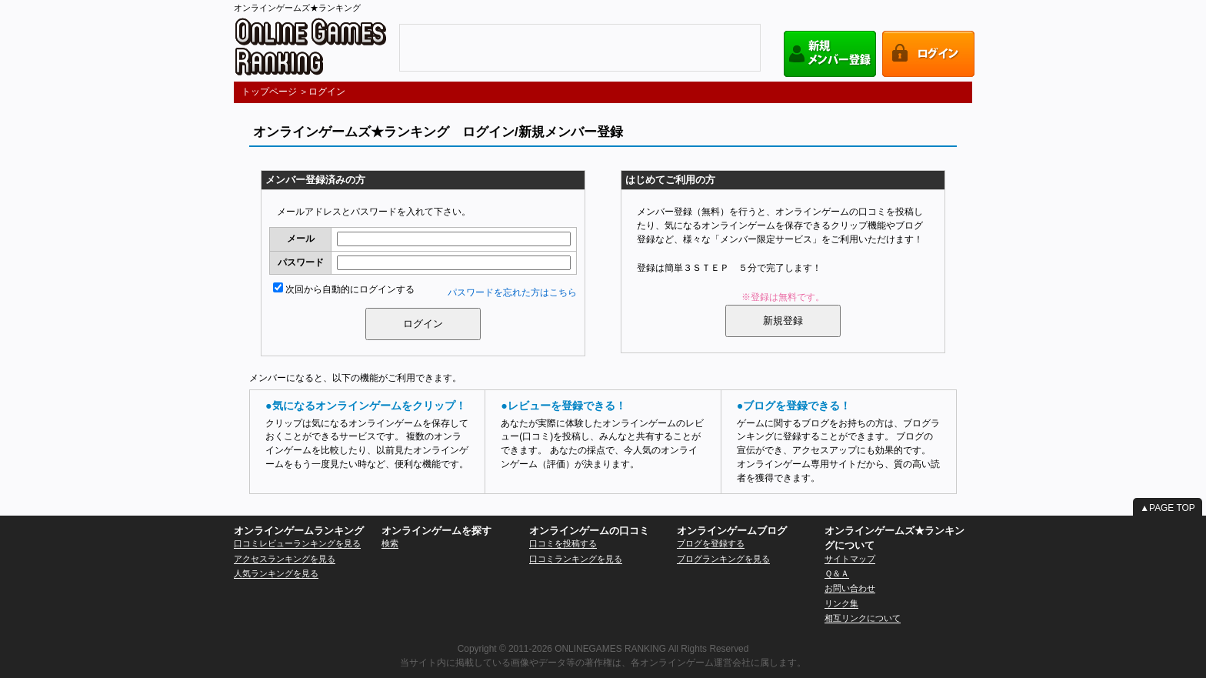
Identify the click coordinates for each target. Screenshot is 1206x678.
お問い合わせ (850, 588)
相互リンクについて (863, 618)
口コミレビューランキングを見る (297, 543)
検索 (389, 543)
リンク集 (841, 603)
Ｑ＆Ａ (837, 573)
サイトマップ (850, 558)
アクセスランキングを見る (284, 558)
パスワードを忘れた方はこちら (512, 292)
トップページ (269, 91)
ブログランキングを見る (723, 558)
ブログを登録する (711, 543)
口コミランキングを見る (575, 558)
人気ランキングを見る (276, 573)
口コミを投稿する (563, 543)
